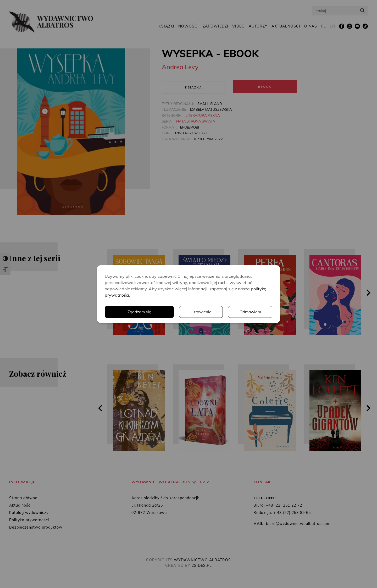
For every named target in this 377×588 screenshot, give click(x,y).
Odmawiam (250, 311)
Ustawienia (200, 311)
